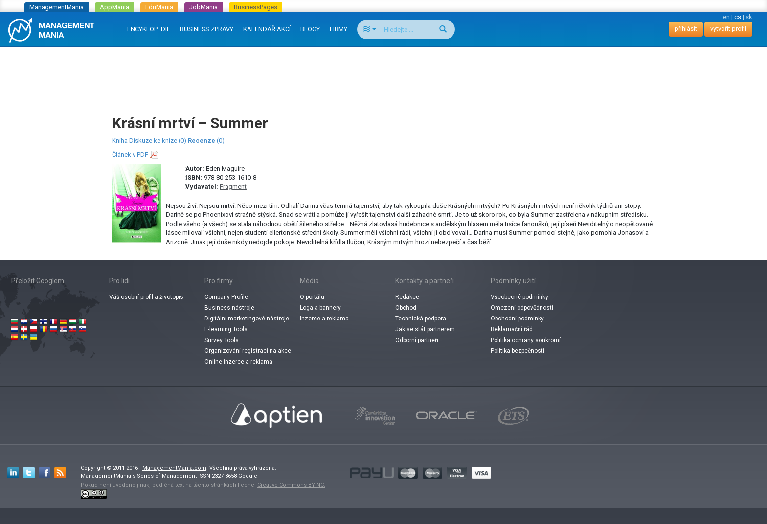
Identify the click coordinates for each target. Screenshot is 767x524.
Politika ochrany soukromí (526, 340)
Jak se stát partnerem (425, 329)
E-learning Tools (226, 329)
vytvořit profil (728, 28)
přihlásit (686, 28)
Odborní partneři (416, 340)
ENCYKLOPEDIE (148, 29)
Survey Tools (221, 340)
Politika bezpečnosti (517, 350)
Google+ (249, 476)
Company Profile (226, 297)
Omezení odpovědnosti (522, 307)
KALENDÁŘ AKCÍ (267, 29)
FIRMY (338, 29)
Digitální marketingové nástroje (246, 318)
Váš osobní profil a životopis (146, 297)
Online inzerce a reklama (238, 361)
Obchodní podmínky (517, 318)
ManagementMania (56, 7)
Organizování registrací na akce (247, 350)
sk (748, 17)
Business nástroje (229, 307)
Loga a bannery (320, 307)
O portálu (312, 297)
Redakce (407, 297)
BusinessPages (255, 7)
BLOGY (310, 29)
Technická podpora (420, 318)
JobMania (203, 7)
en (726, 17)
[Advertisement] (383, 71)
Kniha (120, 140)
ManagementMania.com (174, 468)
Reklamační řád (512, 329)
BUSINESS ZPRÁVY (206, 29)
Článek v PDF (130, 154)
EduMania (159, 7)
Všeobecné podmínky (519, 297)
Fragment (233, 186)
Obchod (405, 307)
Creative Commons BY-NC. (291, 485)
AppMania (114, 7)
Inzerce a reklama (324, 318)
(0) (206, 140)
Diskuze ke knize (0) (157, 140)
